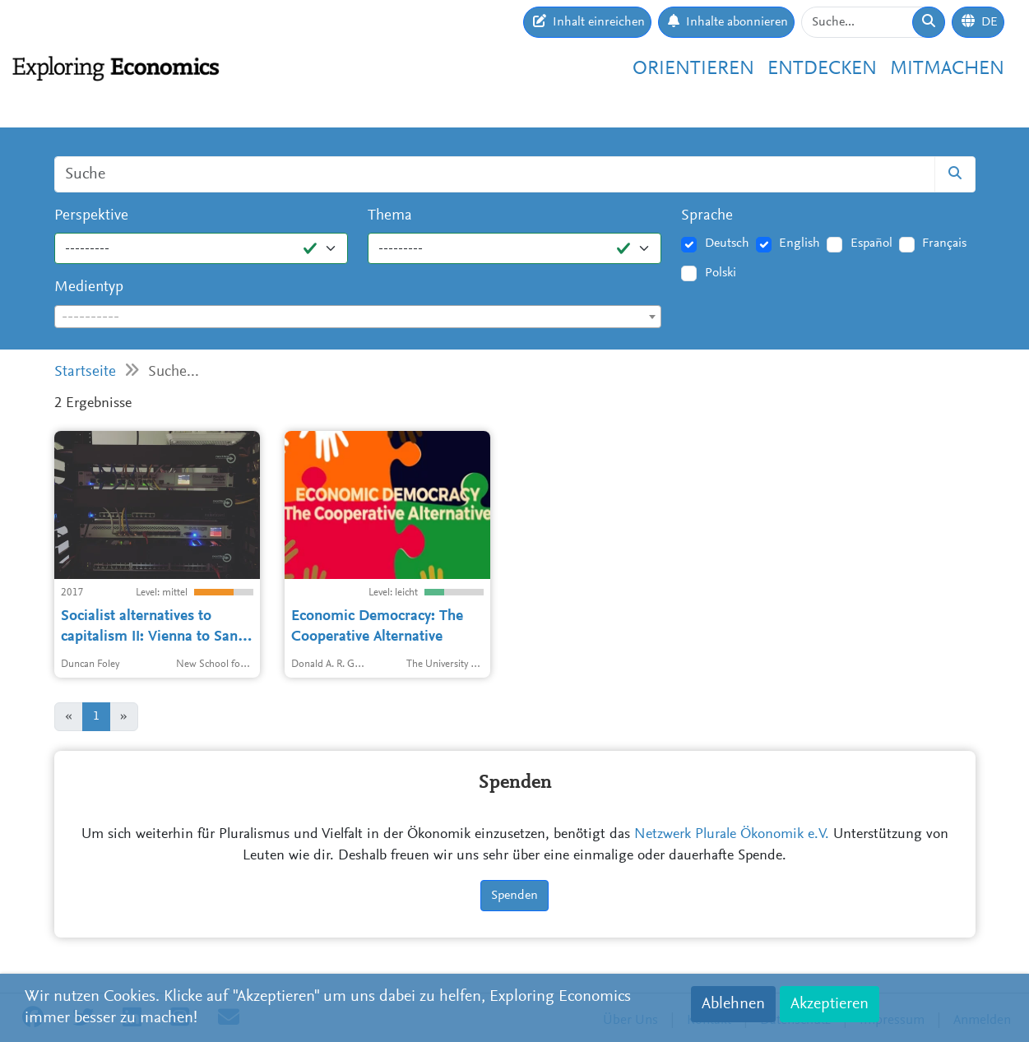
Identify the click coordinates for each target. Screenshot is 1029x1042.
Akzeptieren (829, 1004)
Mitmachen (947, 69)
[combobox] (358, 316)
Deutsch (727, 243)
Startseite (85, 372)
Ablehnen (733, 1004)
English (799, 243)
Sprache (707, 216)
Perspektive (91, 216)
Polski (720, 273)
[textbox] (358, 317)
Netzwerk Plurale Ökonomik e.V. (731, 834)
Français (944, 243)
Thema (390, 216)
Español (871, 243)
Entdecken (822, 69)
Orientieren (693, 69)
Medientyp (88, 287)
